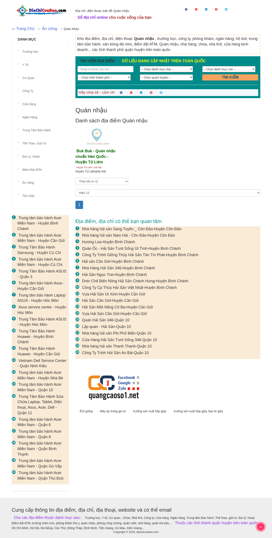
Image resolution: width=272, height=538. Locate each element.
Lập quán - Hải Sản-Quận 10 (106, 327)
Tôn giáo (28, 196)
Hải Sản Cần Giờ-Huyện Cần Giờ (110, 300)
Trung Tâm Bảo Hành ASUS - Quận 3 (41, 274)
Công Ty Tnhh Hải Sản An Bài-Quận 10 (115, 353)
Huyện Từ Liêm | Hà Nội (89, 167)
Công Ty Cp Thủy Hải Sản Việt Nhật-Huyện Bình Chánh (129, 287)
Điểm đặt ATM (31, 169)
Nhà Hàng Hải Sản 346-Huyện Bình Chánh (118, 268)
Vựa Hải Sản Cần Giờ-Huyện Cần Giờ (114, 314)
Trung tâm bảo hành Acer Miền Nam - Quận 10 (39, 387)
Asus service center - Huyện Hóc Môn (41, 310)
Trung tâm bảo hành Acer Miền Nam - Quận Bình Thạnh (39, 448)
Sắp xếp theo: (84, 176)
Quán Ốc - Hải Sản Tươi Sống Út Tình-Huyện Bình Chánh (131, 248)
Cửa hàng (29, 104)
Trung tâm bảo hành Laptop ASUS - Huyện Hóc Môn (41, 298)
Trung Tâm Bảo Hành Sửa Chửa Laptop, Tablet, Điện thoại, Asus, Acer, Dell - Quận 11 (40, 404)
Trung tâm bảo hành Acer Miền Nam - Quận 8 (39, 434)
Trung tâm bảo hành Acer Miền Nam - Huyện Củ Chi (39, 262)
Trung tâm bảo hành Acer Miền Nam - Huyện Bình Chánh (39, 223)
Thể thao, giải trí (34, 143)
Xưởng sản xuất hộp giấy (150, 411)
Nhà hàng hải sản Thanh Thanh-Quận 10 (117, 346)
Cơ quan (28, 78)
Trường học (30, 51)
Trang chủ (25, 29)
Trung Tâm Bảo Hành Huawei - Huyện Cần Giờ (38, 351)
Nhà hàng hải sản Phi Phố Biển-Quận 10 (116, 333)
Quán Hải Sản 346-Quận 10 (105, 320)
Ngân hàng (29, 117)
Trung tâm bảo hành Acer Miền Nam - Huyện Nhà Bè (40, 375)
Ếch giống (87, 411)
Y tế (25, 64)
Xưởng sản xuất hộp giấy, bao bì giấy (198, 411)
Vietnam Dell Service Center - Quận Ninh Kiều (42, 363)
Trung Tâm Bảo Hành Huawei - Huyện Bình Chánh (36, 336)
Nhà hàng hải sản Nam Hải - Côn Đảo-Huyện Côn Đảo (128, 235)
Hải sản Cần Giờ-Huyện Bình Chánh (113, 261)
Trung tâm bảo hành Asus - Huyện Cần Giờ (40, 286)
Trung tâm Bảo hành (36, 130)
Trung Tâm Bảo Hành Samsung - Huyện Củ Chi (39, 250)
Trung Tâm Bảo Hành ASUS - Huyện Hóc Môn (41, 322)
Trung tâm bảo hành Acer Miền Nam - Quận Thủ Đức (40, 475)
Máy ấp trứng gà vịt (113, 411)
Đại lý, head (31, 156)
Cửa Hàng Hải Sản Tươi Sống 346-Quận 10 (119, 340)
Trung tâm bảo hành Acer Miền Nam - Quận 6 (39, 422)
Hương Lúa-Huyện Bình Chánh (108, 242)
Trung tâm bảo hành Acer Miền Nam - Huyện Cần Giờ (41, 238)
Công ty (27, 91)
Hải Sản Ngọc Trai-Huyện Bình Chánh (114, 275)
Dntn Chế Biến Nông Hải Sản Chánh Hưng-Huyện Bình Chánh (135, 281)
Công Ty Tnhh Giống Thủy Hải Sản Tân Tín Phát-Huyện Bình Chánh (140, 255)
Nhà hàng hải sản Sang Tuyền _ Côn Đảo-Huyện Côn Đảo (131, 229)
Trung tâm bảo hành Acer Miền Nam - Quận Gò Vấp (39, 463)
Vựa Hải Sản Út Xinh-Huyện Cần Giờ (113, 294)
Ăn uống (49, 29)
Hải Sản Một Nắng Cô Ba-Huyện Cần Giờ (117, 307)
